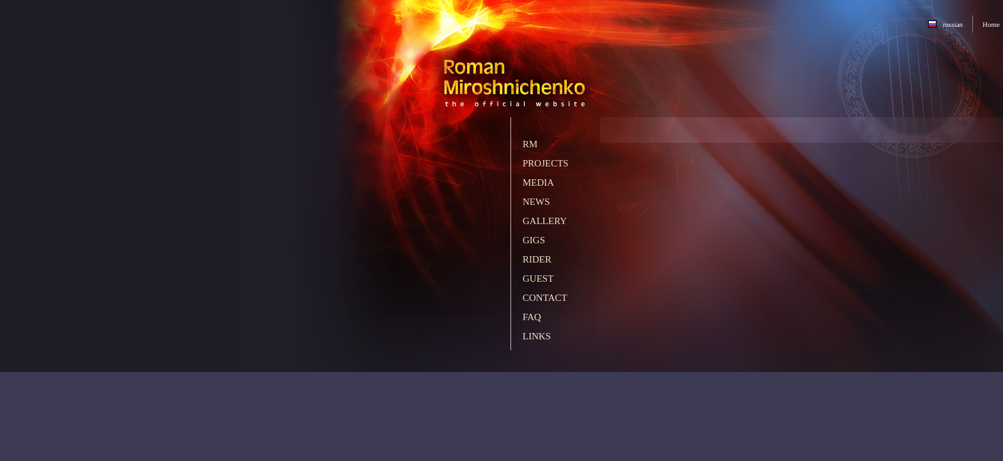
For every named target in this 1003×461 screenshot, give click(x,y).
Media (538, 182)
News (536, 202)
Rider (537, 259)
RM (530, 144)
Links (537, 336)
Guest (538, 278)
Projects (546, 163)
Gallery (545, 221)
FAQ (532, 317)
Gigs (534, 240)
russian (953, 24)
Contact (545, 298)
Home (991, 24)
